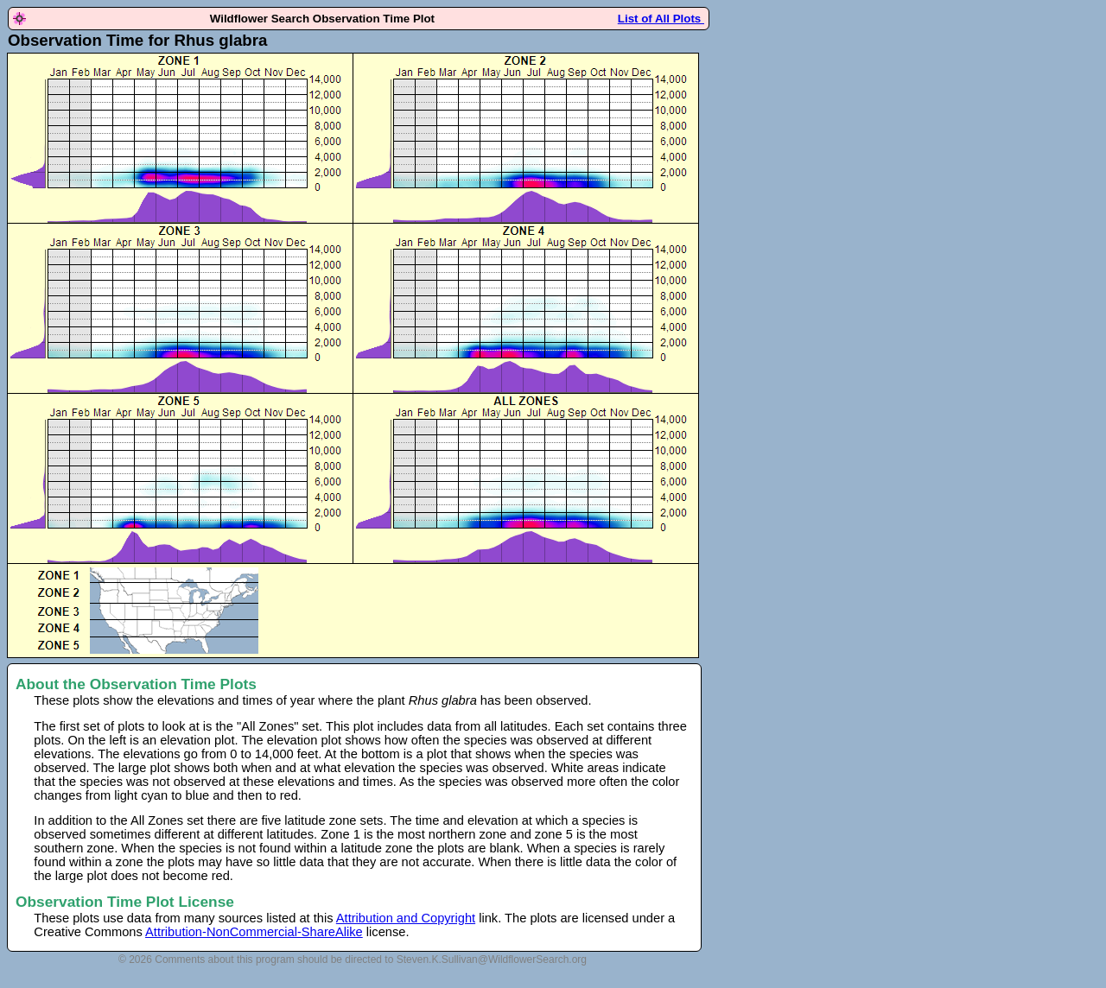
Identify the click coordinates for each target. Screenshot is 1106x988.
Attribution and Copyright (405, 918)
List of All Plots (661, 18)
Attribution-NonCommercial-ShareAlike (254, 932)
